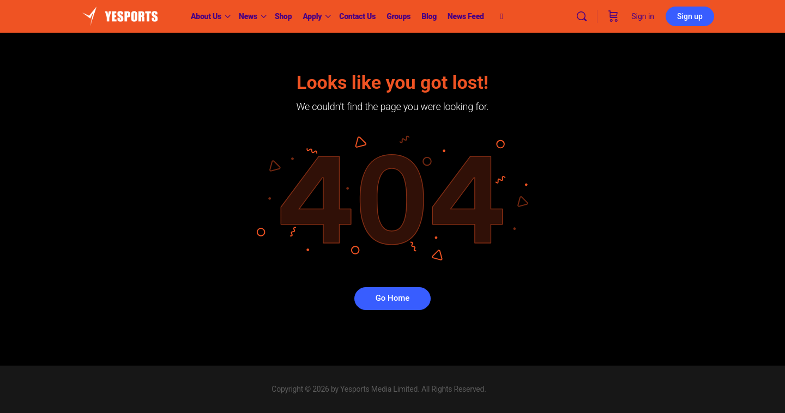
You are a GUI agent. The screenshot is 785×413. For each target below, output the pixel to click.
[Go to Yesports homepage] (120, 15)
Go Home (393, 298)
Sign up (690, 16)
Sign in (642, 16)
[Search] (582, 16)
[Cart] (613, 16)
